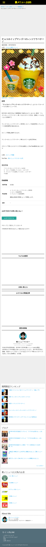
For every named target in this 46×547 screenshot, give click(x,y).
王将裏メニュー (13, 503)
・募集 (4, 539)
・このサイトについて (8, 535)
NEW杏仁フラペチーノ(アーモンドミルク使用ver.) (23, 417)
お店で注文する (9, 218)
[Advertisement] (23, 23)
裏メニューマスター (14, 517)
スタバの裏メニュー (12, 47)
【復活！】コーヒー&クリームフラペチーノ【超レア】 (24, 390)
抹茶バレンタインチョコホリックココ (19, 397)
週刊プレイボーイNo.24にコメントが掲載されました (24, 458)
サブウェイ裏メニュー (14, 489)
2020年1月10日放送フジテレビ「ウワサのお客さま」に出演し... (25, 438)
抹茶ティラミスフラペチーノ (17, 403)
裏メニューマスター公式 (15, 158)
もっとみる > (40, 465)
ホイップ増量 (10, 155)
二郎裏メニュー (13, 496)
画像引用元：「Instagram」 (8, 97)
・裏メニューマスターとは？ (10, 537)
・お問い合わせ (6, 540)
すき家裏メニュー (13, 482)
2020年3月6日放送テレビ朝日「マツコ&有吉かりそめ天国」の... (24, 445)
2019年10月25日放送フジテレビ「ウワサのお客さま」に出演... (25, 432)
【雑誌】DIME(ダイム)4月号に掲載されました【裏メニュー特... (25, 452)
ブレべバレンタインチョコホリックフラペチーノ (23, 410)
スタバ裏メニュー (13, 476)
